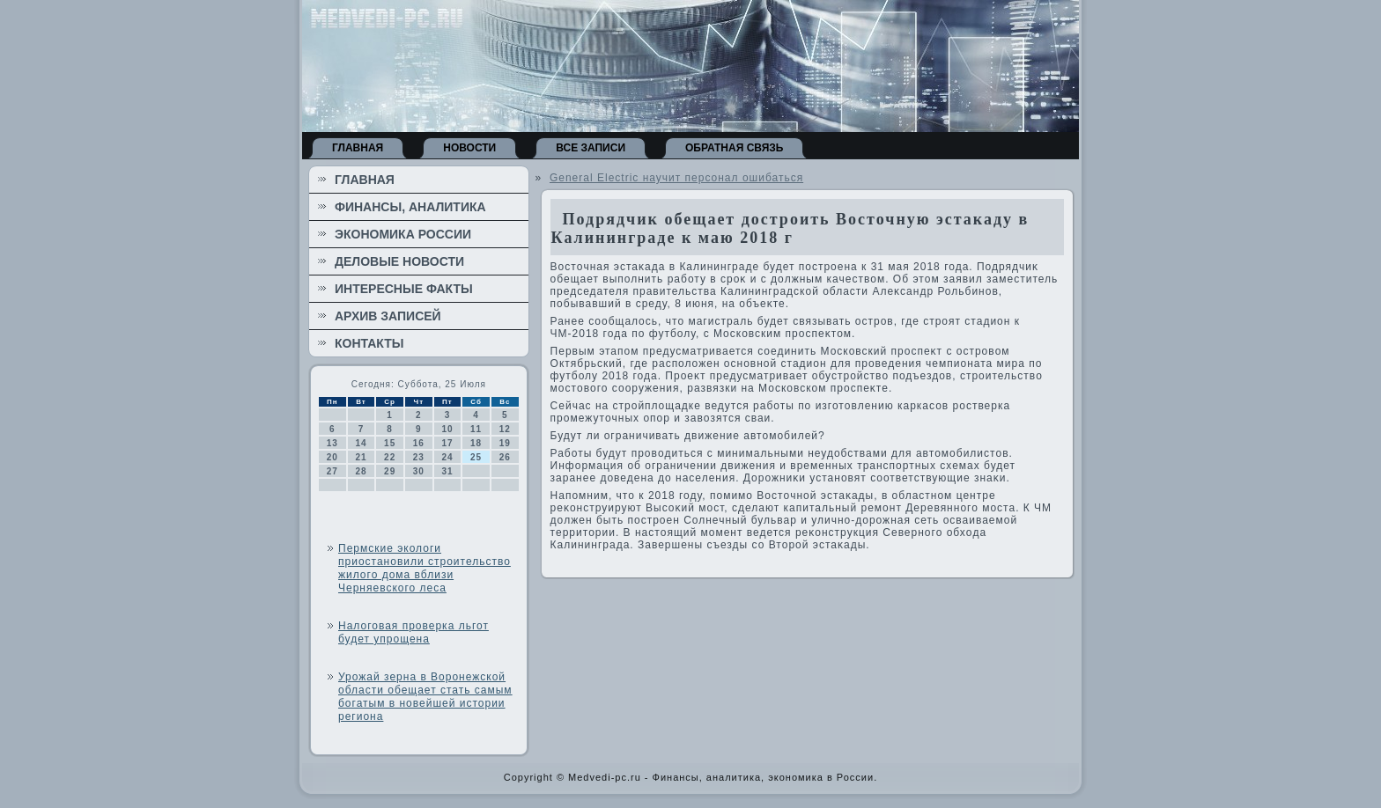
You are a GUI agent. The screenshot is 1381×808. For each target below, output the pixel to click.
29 (389, 471)
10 (447, 429)
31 (447, 471)
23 (419, 457)
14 (360, 443)
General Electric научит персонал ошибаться (676, 178)
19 (505, 443)
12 (505, 429)
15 (389, 443)
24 (447, 457)
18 (476, 443)
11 (476, 429)
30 (419, 471)
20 (332, 457)
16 (419, 443)
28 (360, 471)
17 (447, 443)
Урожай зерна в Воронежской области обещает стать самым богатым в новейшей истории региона (425, 697)
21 (360, 457)
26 (505, 457)
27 (332, 471)
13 (332, 443)
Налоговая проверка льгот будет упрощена (413, 632)
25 (476, 457)
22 (389, 457)
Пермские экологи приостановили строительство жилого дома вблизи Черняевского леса (424, 568)
